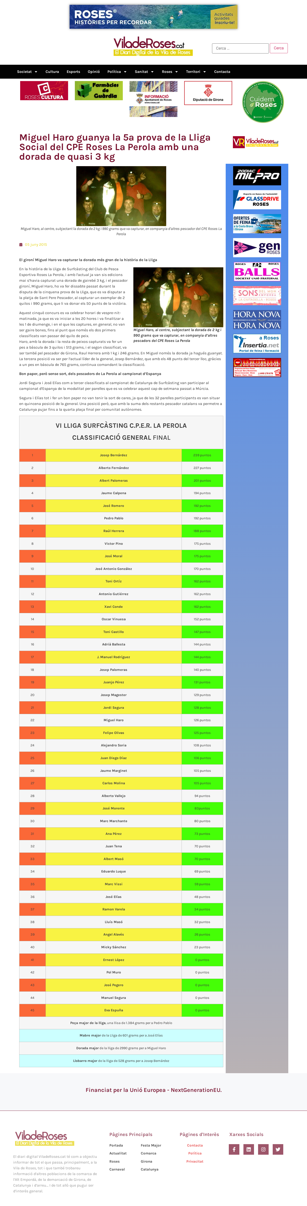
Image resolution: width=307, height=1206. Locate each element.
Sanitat (144, 71)
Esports (73, 71)
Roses (170, 71)
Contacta (222, 71)
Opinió (94, 71)
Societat (27, 71)
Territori (196, 71)
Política (117, 71)
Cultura (52, 71)
